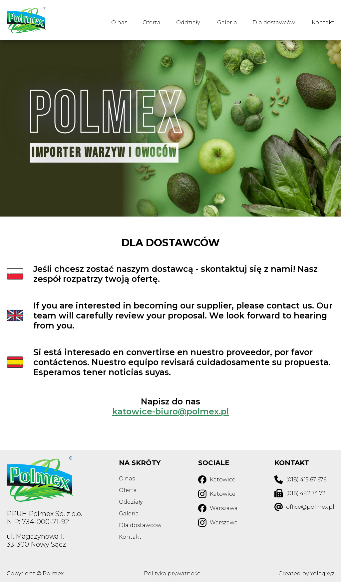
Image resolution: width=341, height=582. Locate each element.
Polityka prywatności (173, 573)
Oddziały (183, 20)
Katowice (222, 479)
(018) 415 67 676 (306, 479)
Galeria (224, 20)
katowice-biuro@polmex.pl (170, 411)
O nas (111, 20)
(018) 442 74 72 (305, 493)
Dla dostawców (272, 20)
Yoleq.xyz (322, 573)
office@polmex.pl (310, 507)
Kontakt (323, 20)
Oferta (145, 20)
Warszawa (224, 508)
